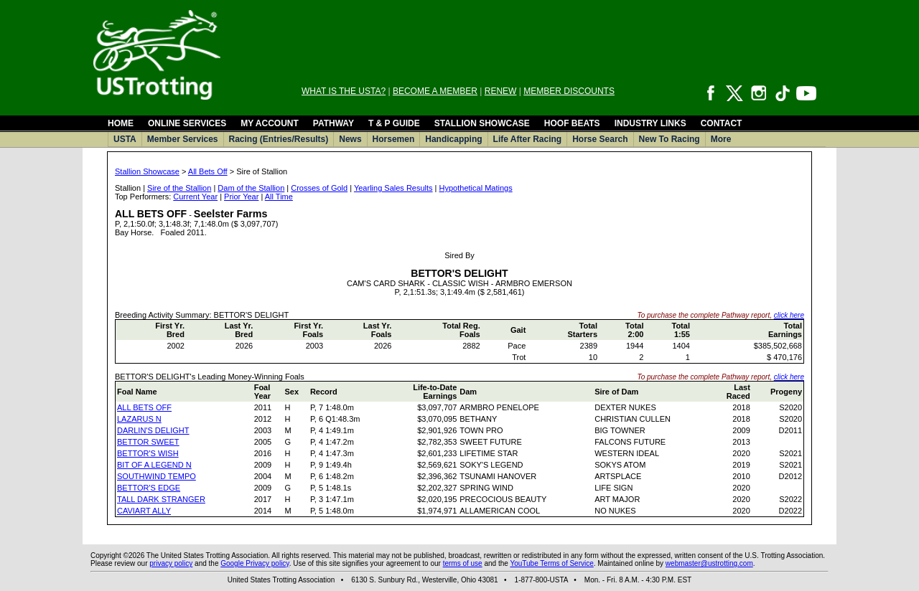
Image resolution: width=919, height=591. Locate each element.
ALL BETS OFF (144, 407)
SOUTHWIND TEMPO (156, 476)
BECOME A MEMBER (435, 91)
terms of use (462, 563)
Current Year (195, 196)
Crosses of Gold (319, 188)
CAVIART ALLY (144, 510)
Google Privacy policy (254, 563)
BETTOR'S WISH (148, 453)
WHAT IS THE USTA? (344, 91)
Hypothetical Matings (476, 188)
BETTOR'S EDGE (148, 487)
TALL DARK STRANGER (161, 499)
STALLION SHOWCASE (482, 123)
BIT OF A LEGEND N (154, 464)
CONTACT (721, 123)
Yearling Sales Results (393, 188)
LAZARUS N (139, 419)
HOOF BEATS (572, 123)
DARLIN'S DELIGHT (153, 430)
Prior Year (241, 196)
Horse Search (600, 139)
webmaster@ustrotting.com (709, 563)
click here (789, 315)
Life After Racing (527, 139)
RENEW (501, 91)
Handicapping (453, 139)
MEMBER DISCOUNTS (569, 91)
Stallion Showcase (147, 171)
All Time (279, 196)
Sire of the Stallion (179, 188)
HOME (121, 123)
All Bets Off (208, 171)
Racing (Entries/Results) (279, 139)
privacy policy (170, 563)
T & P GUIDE (394, 123)
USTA (124, 139)
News (350, 139)
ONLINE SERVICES (187, 123)
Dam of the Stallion (251, 188)
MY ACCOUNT (270, 123)
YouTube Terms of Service (551, 563)
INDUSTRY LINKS (650, 123)
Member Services (182, 139)
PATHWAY (333, 123)
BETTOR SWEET (148, 442)
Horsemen (394, 139)
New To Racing (669, 139)
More (721, 139)
